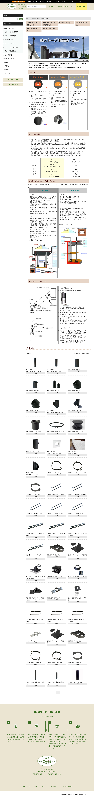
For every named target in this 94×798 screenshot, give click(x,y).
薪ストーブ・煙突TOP (11, 32)
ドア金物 (6, 66)
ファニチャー (7, 73)
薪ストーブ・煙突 (8, 28)
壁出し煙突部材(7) (65, 23)
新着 (80, 353)
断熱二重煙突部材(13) (32, 29)
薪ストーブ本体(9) (10, 36)
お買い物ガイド (54, 787)
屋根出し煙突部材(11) (81, 24)
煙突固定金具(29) (48, 28)
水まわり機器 (7, 55)
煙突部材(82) (9, 40)
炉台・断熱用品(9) (10, 51)
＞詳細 (35, 373)
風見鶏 (5, 62)
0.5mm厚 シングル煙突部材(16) (33, 24)
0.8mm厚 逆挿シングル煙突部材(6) (49, 24)
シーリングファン (8, 59)
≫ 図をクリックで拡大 (36, 240)
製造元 (87, 353)
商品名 (83, 353)
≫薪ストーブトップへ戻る (81, 60)
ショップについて (69, 6)
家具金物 (6, 70)
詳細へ (52, 277)
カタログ (60, 6)
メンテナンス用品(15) (11, 47)
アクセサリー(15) (10, 43)
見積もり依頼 (81, 7)
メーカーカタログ (13, 84)
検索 (21, 19)
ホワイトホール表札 (13, 80)
